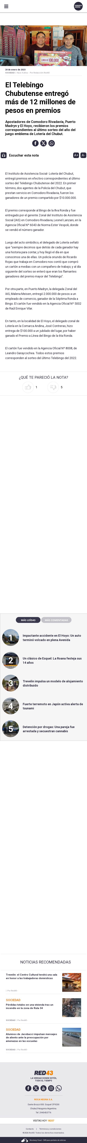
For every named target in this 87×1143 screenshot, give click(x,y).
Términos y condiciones (50, 1129)
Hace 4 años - (23, 73)
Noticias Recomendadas (45, 962)
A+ (76, 155)
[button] (35, 143)
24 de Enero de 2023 (15, 70)
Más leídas (28, 620)
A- (83, 155)
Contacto (30, 1129)
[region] (43, 539)
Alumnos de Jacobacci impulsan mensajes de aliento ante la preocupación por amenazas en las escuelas (31, 1038)
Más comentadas (56, 620)
